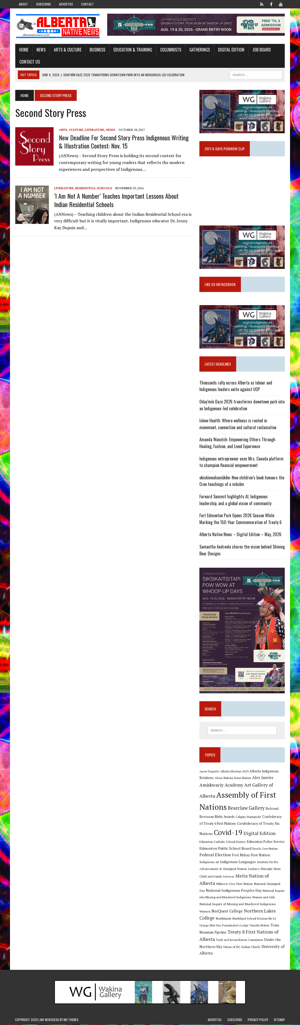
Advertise (66, 4)
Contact (87, 4)
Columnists (170, 50)
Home (23, 50)
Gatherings (199, 50)
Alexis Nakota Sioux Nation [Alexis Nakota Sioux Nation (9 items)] (233, 778)
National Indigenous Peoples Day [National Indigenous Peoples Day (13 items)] (234, 890)
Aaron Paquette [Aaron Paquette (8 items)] (209, 771)
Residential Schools (93, 188)
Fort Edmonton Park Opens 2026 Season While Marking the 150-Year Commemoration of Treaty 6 (240, 519)
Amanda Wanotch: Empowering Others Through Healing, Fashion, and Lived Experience (237, 443)
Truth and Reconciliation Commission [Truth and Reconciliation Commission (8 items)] (239, 940)
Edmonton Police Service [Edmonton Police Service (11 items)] (266, 842)
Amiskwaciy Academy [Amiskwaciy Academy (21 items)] (221, 785)
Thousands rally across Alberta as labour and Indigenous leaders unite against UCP (235, 386)
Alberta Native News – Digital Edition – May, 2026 (240, 534)
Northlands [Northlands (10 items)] (223, 919)
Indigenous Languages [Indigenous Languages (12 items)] (238, 862)
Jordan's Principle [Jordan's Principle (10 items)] (260, 869)
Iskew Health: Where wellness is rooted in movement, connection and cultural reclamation (237, 424)
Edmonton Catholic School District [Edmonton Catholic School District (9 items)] (222, 842)
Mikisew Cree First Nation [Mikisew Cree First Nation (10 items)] (234, 884)
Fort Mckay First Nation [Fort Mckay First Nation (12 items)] (251, 855)
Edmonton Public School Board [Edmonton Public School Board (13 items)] (225, 848)
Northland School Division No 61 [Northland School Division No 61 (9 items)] (254, 919)
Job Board (261, 50)
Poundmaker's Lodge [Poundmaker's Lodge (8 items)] (235, 925)
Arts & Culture (67, 50)
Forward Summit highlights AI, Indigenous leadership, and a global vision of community (235, 500)
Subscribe (43, 4)
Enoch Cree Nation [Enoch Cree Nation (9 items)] (265, 849)
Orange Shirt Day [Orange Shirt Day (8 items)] (210, 925)
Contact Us (29, 62)
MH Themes (71, 1020)
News (40, 50)
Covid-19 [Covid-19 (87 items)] (228, 832)
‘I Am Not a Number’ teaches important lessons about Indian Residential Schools (116, 200)
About (23, 4)
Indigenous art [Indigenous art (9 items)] (209, 862)
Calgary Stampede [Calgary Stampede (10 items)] (248, 817)
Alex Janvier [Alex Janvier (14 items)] (262, 778)
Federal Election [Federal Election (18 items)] (215, 855)
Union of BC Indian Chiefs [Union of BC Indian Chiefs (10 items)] (241, 947)
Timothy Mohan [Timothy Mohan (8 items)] (259, 925)
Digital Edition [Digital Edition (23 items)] (260, 833)
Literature (94, 130)
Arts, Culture (71, 130)
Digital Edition (231, 50)
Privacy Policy (258, 1020)
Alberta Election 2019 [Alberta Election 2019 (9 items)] (234, 771)
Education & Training (132, 50)
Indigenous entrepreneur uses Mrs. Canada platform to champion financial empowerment (241, 462)
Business (97, 50)
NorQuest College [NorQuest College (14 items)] (227, 911)
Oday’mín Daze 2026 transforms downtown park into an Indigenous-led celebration (242, 405)
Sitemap (279, 1020)
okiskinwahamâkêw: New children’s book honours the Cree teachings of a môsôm (241, 481)
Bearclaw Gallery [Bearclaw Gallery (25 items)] (246, 808)
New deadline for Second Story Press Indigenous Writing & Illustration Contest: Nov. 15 (123, 141)
